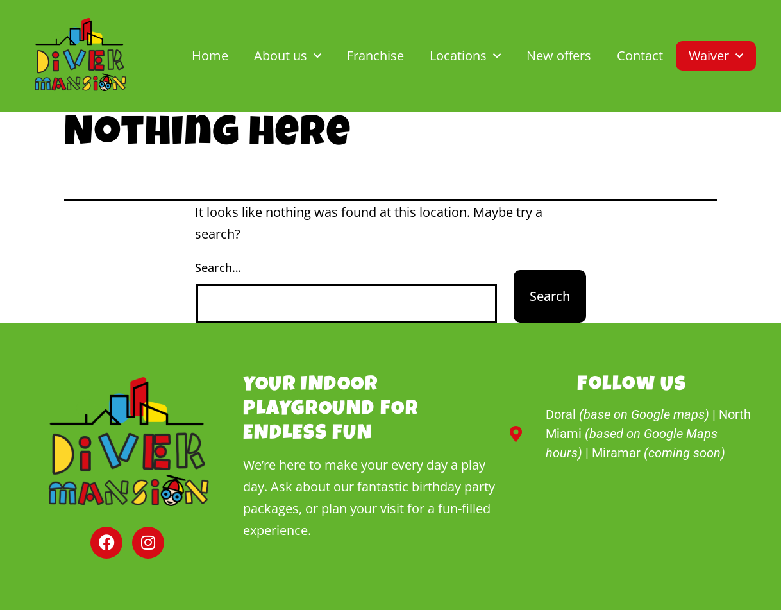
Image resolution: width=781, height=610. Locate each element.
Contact (640, 55)
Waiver (716, 56)
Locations (465, 56)
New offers (558, 55)
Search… (218, 267)
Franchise (375, 55)
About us (287, 56)
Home (210, 55)
